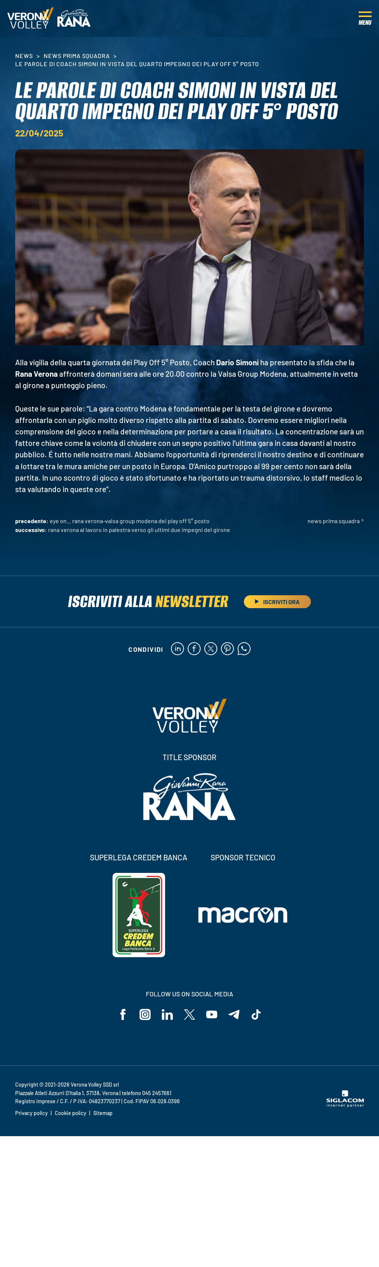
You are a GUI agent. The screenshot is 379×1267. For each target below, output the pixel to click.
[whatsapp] (244, 649)
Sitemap (103, 1113)
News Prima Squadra (77, 55)
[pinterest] (227, 649)
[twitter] (210, 649)
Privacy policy (31, 1113)
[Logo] (30, 18)
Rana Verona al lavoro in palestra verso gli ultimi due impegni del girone (139, 529)
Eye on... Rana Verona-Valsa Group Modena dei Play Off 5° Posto (129, 520)
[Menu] (365, 18)
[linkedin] (177, 649)
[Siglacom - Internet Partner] (345, 1105)
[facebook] (194, 649)
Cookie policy (70, 1113)
